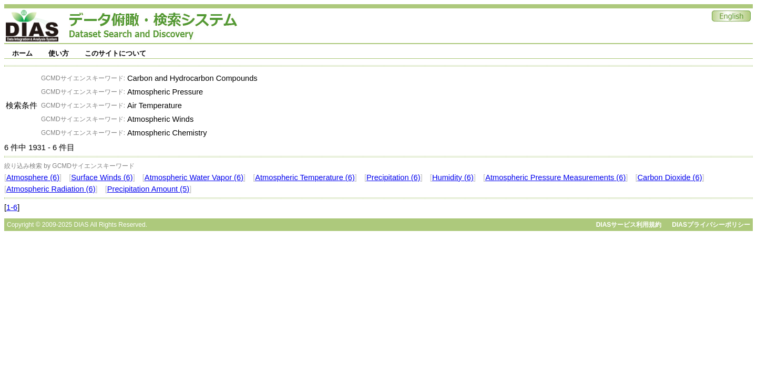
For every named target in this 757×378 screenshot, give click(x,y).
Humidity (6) (453, 177)
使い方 (58, 53)
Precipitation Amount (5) (148, 189)
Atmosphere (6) (32, 177)
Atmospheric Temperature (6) (305, 177)
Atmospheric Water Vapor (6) (194, 177)
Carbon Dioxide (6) (670, 177)
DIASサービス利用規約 (629, 224)
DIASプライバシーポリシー (711, 224)
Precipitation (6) (393, 177)
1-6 (11, 207)
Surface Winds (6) (101, 177)
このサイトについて (115, 53)
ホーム (22, 53)
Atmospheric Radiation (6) (50, 189)
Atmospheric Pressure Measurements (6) (555, 177)
